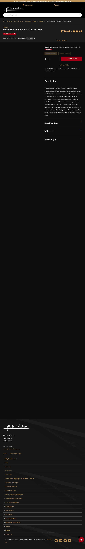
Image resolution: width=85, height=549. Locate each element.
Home (4, 21)
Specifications (51, 121)
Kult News (8, 469)
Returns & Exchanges (11, 481)
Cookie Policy (9, 509)
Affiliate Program (10, 517)
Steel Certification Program (14, 493)
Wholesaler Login (15, 452)
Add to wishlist (61, 38)
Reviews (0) (50, 138)
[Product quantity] (53, 58)
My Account (29, 5)
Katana (41, 21)
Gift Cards (8, 473)
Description (50, 79)
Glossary (8, 465)
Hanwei (5, 27)
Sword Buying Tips (11, 485)
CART (58, 5)
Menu (82, 9)
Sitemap (7, 529)
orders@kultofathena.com (11, 447)
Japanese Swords (30, 21)
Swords (9, 21)
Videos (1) (49, 129)
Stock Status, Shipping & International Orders (19, 477)
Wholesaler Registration (12, 521)
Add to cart (72, 57)
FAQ (6, 461)
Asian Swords (18, 21)
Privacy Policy (9, 505)
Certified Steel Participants (13, 497)
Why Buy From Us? (11, 457)
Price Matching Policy (12, 501)
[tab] (63, 80)
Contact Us (8, 533)
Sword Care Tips (10, 489)
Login (5, 452)
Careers (7, 525)
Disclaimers (9, 513)
